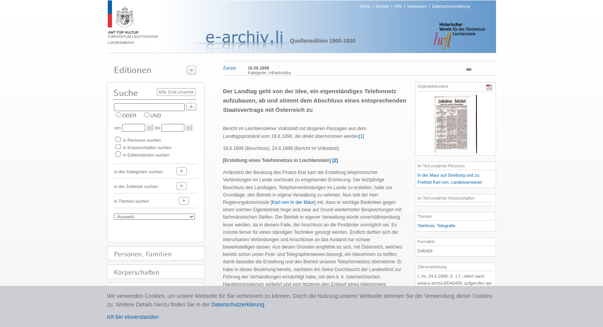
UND (155, 115)
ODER (129, 115)
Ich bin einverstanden (133, 317)
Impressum (416, 6)
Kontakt (382, 6)
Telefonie (426, 225)
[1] (361, 136)
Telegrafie (446, 225)
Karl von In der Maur (293, 202)
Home (365, 6)
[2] (335, 160)
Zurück (229, 68)
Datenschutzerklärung (451, 6)
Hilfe (398, 6)
